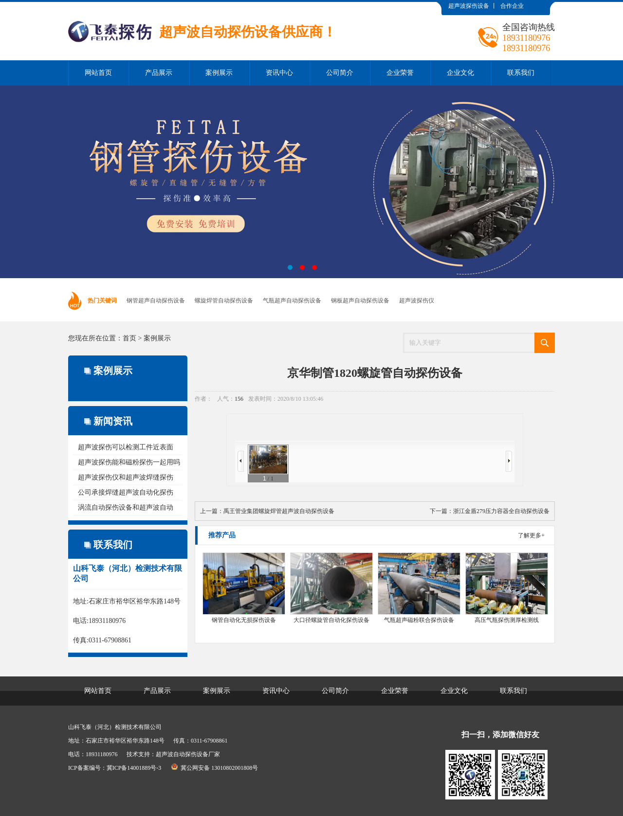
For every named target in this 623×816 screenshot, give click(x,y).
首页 (129, 338)
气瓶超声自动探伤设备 (292, 300)
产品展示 (158, 72)
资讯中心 (279, 72)
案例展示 (219, 72)
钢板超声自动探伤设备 (360, 300)
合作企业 (512, 5)
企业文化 (460, 72)
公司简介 (339, 72)
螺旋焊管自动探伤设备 (224, 300)
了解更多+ (531, 535)
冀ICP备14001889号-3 (134, 767)
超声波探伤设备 (468, 5)
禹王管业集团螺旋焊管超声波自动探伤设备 (278, 511)
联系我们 (520, 72)
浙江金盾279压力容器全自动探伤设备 (501, 511)
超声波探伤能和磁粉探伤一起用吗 (129, 462)
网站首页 (98, 72)
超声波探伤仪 (416, 300)
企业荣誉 (400, 72)
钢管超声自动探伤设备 (156, 300)
